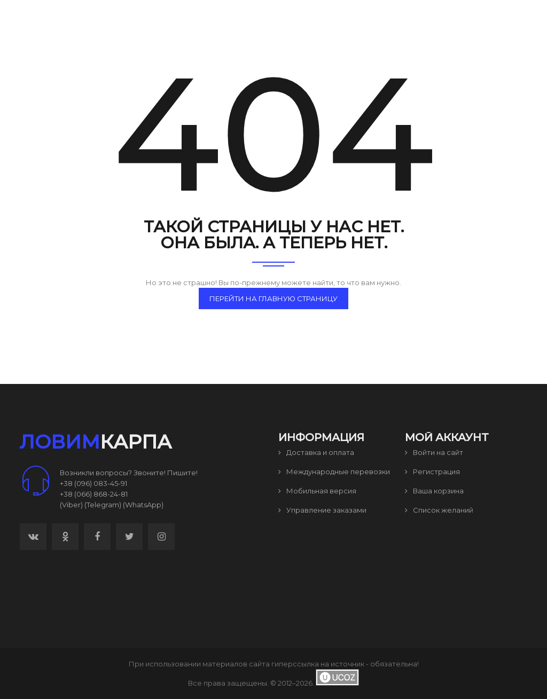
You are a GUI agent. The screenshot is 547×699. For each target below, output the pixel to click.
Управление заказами (322, 510)
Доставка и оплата (316, 452)
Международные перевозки (334, 471)
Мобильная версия (317, 490)
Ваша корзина (434, 490)
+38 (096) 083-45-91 (93, 483)
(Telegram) (102, 504)
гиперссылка (295, 663)
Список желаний (439, 510)
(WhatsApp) (143, 504)
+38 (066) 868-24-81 (94, 494)
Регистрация (432, 471)
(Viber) (71, 504)
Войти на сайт (434, 452)
